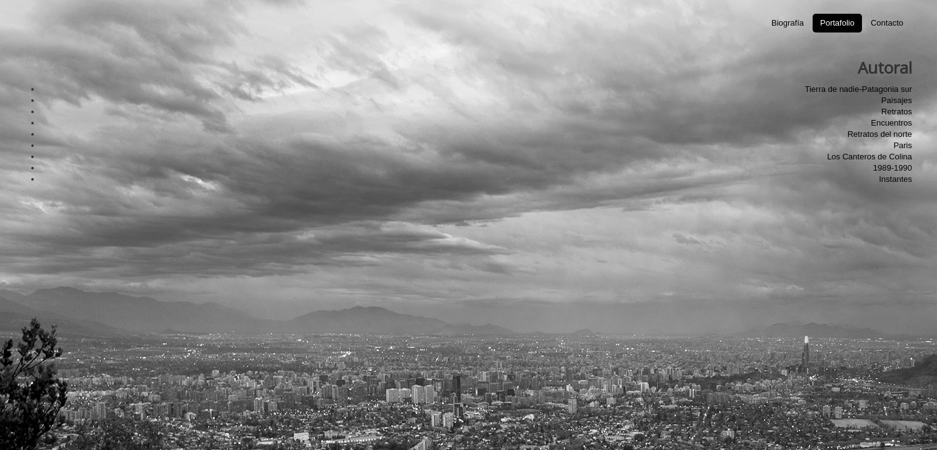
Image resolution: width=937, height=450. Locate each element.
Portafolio (837, 23)
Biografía (787, 23)
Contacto (887, 23)
